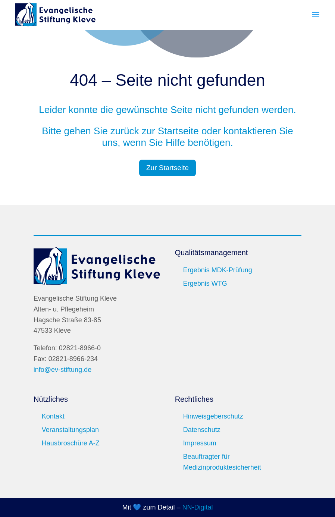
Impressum (199, 443)
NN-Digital (197, 507)
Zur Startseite (167, 168)
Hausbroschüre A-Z (71, 443)
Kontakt (53, 416)
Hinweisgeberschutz (213, 416)
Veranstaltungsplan (70, 429)
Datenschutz (201, 429)
